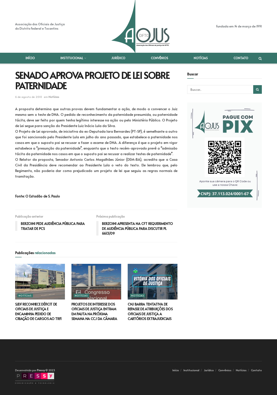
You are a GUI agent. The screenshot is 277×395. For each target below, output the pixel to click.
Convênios (159, 58)
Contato (241, 58)
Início (30, 58)
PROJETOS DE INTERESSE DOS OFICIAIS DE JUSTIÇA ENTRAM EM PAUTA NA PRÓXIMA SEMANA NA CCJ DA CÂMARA (94, 311)
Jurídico (118, 58)
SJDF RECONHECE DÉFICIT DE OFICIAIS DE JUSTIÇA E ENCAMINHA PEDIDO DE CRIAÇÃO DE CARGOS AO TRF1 (38, 311)
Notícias (201, 58)
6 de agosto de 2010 (28, 97)
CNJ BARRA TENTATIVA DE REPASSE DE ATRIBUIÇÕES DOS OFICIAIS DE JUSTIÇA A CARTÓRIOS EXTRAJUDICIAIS (150, 311)
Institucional (71, 58)
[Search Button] (257, 89)
